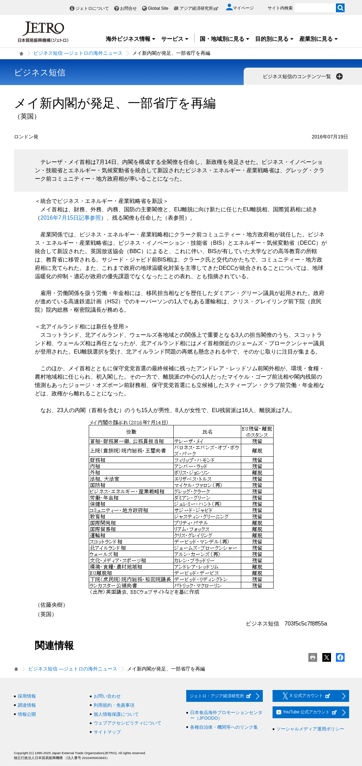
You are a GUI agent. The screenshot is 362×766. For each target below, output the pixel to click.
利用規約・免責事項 (114, 705)
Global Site (158, 8)
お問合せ (128, 8)
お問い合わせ (107, 696)
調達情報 (27, 705)
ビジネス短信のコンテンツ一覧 (303, 76)
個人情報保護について (116, 714)
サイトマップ (107, 732)
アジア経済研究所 (199, 8)
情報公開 (27, 714)
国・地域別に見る (225, 39)
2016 (70, 218)
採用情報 (27, 696)
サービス (175, 39)
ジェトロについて (92, 8)
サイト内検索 (280, 8)
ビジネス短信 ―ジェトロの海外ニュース (78, 53)
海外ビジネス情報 (131, 39)
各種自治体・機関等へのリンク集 (224, 727)
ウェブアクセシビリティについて (128, 723)
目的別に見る (274, 39)
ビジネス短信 (39, 72)
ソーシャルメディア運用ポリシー (310, 728)
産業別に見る (318, 39)
